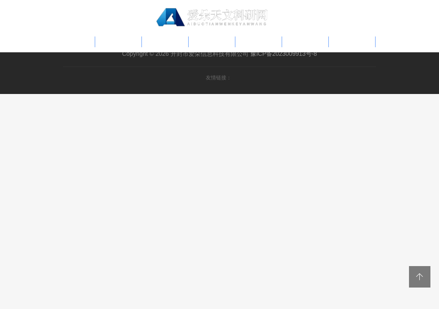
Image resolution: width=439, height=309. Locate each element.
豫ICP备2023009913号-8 (283, 53)
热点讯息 (165, 42)
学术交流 (352, 42)
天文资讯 (305, 42)
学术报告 (258, 42)
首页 (79, 42)
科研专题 (211, 42)
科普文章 (118, 42)
